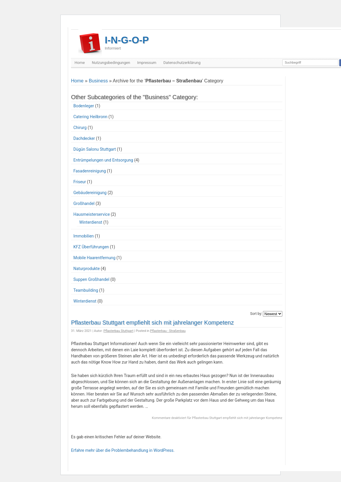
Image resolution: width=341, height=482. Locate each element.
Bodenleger (83, 105)
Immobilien (83, 236)
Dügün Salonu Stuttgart (94, 149)
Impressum (146, 62)
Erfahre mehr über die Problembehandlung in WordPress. (123, 450)
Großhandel (83, 203)
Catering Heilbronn (90, 116)
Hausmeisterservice (91, 214)
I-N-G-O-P (127, 42)
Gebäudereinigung (90, 192)
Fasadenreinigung (89, 171)
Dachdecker (84, 138)
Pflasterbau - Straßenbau (167, 331)
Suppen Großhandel (91, 279)
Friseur (79, 181)
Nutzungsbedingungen (111, 62)
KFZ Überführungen (91, 247)
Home (80, 62)
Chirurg (80, 127)
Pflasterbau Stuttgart (118, 331)
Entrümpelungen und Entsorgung (103, 160)
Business (98, 80)
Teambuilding (85, 290)
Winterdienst (90, 222)
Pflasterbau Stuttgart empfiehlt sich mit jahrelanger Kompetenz (152, 322)
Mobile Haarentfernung (94, 257)
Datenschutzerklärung (182, 62)
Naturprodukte (86, 268)
